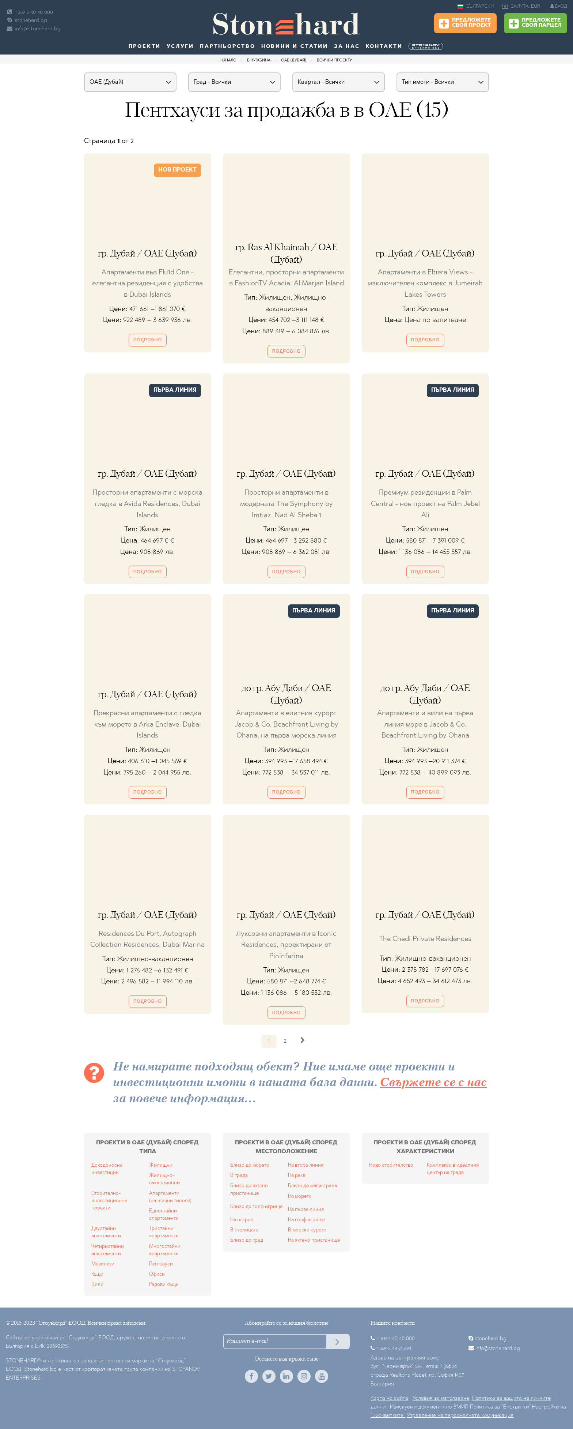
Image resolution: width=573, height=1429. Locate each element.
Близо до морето (249, 1165)
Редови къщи (164, 1284)
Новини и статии (294, 46)
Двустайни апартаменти (106, 1232)
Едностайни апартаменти (164, 1215)
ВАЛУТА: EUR (521, 7)
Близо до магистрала (312, 1186)
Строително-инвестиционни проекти (109, 1201)
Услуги (180, 46)
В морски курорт (307, 1230)
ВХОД (558, 6)
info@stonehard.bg (33, 29)
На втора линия (305, 1165)
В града (239, 1175)
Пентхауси (161, 1264)
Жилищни (160, 1165)
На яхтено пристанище (314, 1240)
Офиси (157, 1274)
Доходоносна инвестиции (106, 1169)
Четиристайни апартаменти (107, 1250)
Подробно (147, 339)
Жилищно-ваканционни (164, 1179)
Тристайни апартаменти (164, 1232)
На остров (241, 1220)
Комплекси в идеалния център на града (453, 1169)
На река (297, 1175)
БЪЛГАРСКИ (476, 7)
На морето (300, 1196)
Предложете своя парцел (535, 24)
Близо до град (246, 1240)
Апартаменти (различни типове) (170, 1197)
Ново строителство (391, 1165)
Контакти (384, 46)
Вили (97, 1284)
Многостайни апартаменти (165, 1250)
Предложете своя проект (465, 24)
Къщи (97, 1274)
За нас (347, 46)
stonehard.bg (26, 20)
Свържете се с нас (433, 1083)
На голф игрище (306, 1220)
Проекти (145, 46)
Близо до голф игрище (256, 1206)
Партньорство (227, 46)
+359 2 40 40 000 (29, 12)
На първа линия (306, 1209)
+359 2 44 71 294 (393, 1348)
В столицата (244, 1230)
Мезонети (102, 1264)
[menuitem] (426, 46)
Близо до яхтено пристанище (249, 1190)
